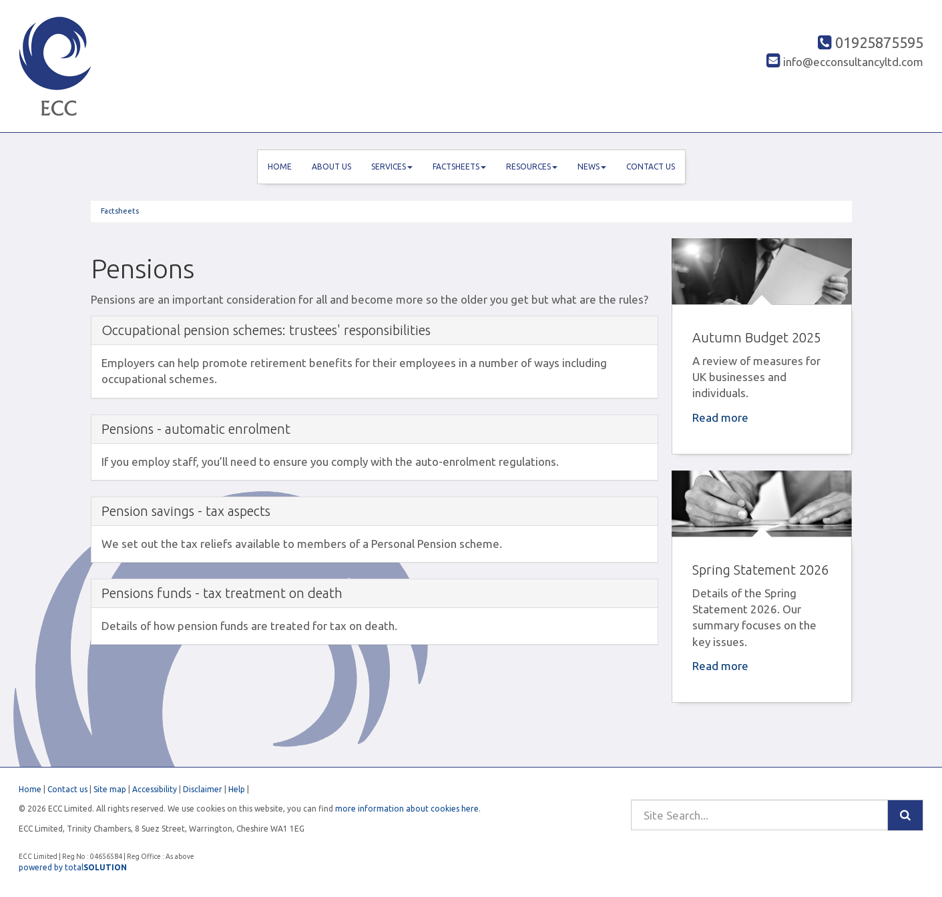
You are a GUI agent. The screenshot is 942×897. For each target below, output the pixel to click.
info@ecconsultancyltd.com (844, 61)
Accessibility (154, 789)
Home (280, 166)
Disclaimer (202, 789)
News (591, 166)
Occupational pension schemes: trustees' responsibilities (266, 330)
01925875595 (870, 42)
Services (392, 166)
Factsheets (459, 166)
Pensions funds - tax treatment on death (221, 593)
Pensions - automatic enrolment (195, 428)
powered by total (73, 867)
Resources (531, 166)
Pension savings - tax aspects (185, 511)
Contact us (650, 166)
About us (331, 166)
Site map (109, 789)
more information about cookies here (407, 808)
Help (236, 789)
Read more (721, 417)
